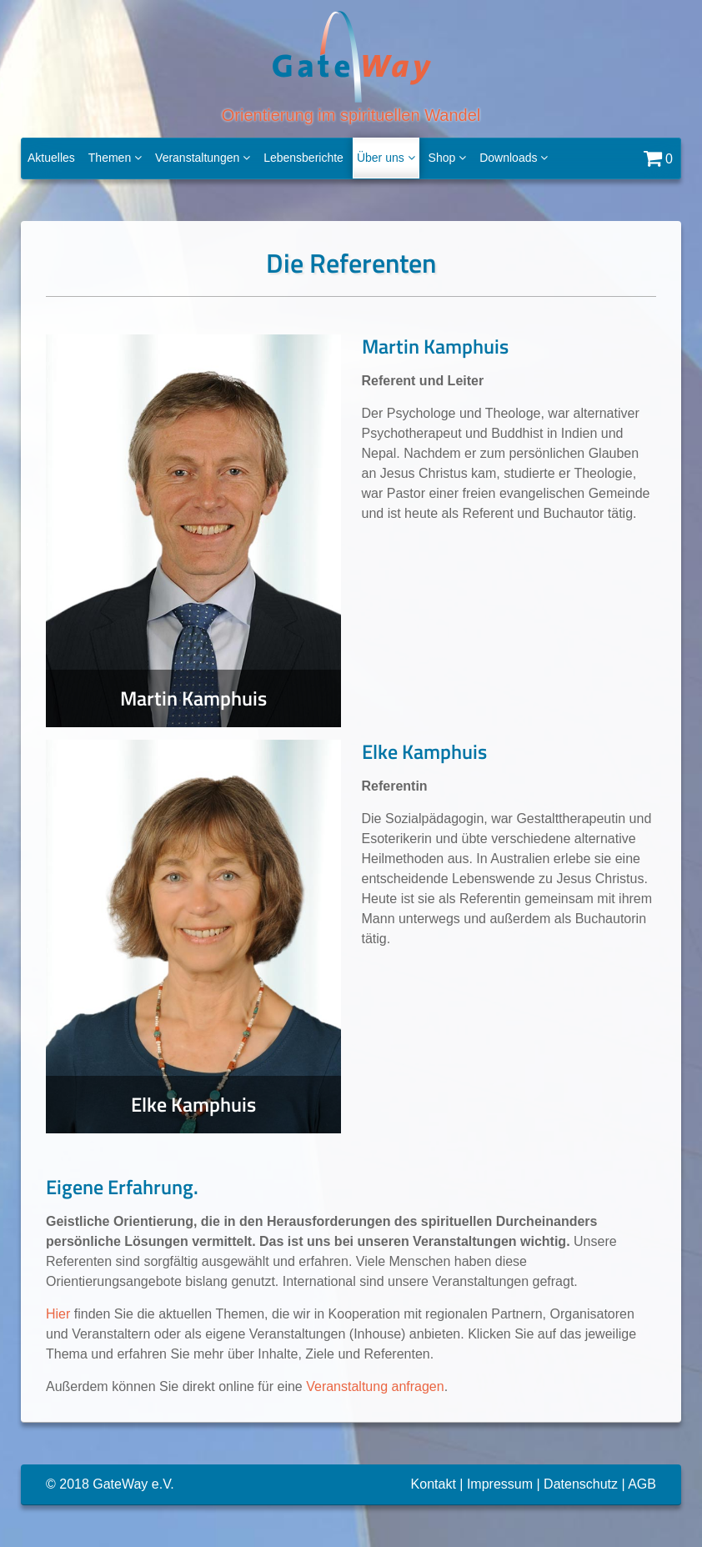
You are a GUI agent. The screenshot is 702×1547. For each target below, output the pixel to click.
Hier (58, 1314)
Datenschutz (581, 1484)
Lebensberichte (303, 157)
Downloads (513, 157)
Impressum (500, 1484)
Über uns (386, 157)
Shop (448, 157)
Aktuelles (51, 157)
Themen (115, 157)
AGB (642, 1484)
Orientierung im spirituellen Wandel (351, 66)
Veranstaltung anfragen (375, 1386)
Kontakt (433, 1484)
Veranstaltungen (202, 157)
